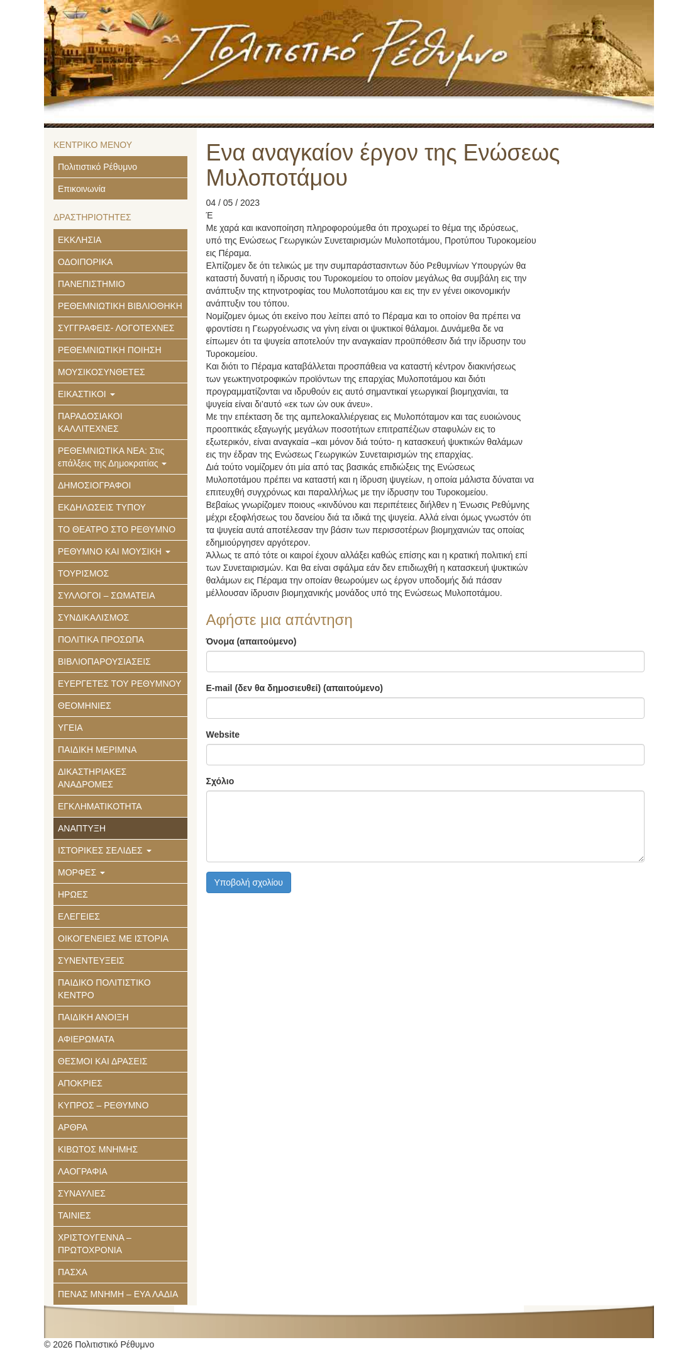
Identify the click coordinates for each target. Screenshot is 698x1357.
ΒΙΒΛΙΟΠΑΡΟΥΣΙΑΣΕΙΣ (104, 661)
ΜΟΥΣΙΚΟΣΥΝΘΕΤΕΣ (101, 372)
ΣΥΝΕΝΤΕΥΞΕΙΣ (91, 960)
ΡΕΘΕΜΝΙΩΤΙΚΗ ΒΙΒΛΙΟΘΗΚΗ (120, 306)
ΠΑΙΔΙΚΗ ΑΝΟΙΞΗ (93, 1017)
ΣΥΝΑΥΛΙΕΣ (82, 1193)
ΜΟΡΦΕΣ (81, 872)
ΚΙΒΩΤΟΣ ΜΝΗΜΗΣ (98, 1149)
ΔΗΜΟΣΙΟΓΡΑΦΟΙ (94, 485)
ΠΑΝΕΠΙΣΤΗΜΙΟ (91, 284)
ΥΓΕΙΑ (70, 728)
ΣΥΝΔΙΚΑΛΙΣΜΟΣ (93, 617)
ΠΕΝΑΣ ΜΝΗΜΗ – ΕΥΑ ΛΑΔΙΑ (118, 1294)
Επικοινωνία (82, 189)
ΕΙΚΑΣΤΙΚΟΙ (86, 394)
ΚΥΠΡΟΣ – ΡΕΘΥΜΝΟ (103, 1105)
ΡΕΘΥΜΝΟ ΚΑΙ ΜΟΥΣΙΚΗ (114, 551)
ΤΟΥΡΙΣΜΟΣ (83, 573)
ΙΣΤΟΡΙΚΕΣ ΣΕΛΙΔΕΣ (105, 850)
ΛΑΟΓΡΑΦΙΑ (83, 1171)
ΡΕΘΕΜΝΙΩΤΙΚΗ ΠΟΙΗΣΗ (110, 350)
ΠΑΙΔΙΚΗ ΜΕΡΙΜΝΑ (97, 750)
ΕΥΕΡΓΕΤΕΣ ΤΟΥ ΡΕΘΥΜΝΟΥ (119, 683)
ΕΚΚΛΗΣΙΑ (79, 240)
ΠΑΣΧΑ (72, 1272)
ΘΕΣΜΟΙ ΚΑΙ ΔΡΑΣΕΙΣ (102, 1061)
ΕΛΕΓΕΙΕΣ (79, 916)
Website (223, 734)
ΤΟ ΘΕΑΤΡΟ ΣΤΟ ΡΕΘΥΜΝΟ (116, 529)
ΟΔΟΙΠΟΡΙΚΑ (85, 262)
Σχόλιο (220, 781)
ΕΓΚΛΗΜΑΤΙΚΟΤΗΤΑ (100, 806)
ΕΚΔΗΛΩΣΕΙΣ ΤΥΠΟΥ (102, 507)
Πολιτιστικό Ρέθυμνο (97, 167)
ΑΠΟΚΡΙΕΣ (80, 1083)
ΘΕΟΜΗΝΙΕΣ (84, 706)
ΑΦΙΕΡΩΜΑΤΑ (86, 1039)
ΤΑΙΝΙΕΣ (74, 1215)
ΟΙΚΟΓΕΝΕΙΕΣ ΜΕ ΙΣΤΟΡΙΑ (113, 938)
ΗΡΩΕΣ (73, 894)
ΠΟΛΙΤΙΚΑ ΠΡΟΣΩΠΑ (101, 639)
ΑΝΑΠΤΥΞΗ (82, 828)
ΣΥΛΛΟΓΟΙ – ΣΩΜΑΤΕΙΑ (106, 595)
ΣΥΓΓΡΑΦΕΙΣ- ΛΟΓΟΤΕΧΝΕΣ (116, 328)
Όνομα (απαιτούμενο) (251, 641)
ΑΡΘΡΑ (72, 1127)
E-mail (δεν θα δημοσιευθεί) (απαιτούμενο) (294, 688)
